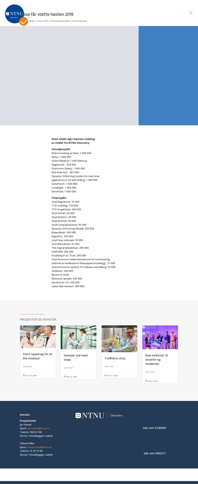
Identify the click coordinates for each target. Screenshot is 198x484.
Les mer (27, 366)
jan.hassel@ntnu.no (38, 428)
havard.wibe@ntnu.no (39, 447)
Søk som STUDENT (154, 428)
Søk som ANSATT (155, 453)
